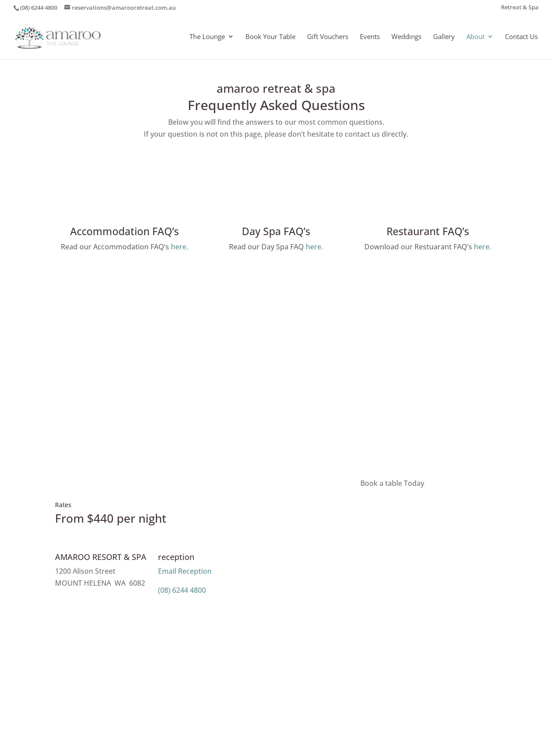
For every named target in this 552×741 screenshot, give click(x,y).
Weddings (406, 37)
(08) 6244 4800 (182, 590)
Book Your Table (270, 37)
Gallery (444, 37)
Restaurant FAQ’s (427, 231)
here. (179, 247)
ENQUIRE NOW (276, 410)
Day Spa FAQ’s (276, 231)
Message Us (97, 608)
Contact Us (521, 37)
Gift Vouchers (327, 37)
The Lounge (207, 37)
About (475, 37)
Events (370, 37)
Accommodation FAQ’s (124, 231)
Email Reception (185, 571)
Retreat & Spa (520, 7)
